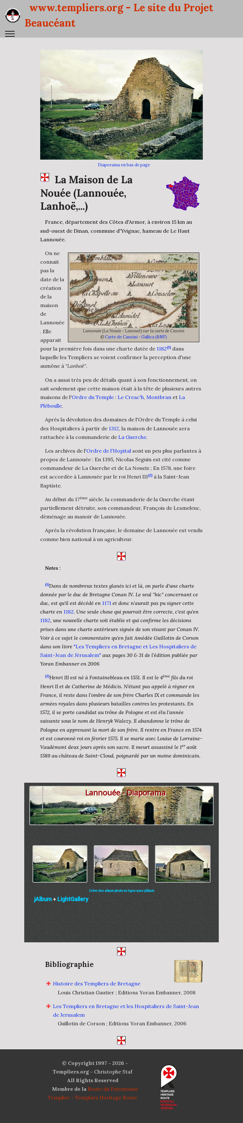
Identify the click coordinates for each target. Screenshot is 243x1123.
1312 (114, 437)
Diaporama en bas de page (124, 165)
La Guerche (132, 446)
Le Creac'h (131, 406)
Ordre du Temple (93, 406)
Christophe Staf (113, 1071)
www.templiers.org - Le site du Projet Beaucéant (119, 15)
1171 (106, 612)
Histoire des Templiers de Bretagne (96, 993)
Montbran (158, 406)
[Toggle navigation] (10, 34)
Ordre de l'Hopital (108, 460)
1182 (162, 358)
